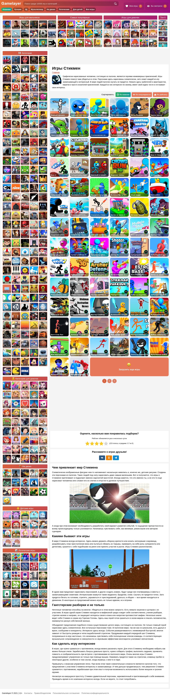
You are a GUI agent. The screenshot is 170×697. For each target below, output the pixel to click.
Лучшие (17, 9)
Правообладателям (42, 693)
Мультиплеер (37, 9)
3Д (26, 9)
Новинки (7, 9)
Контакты (28, 693)
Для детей (77, 9)
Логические (64, 9)
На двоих (51, 9)
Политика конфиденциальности (95, 693)
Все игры (90, 9)
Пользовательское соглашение (66, 693)
